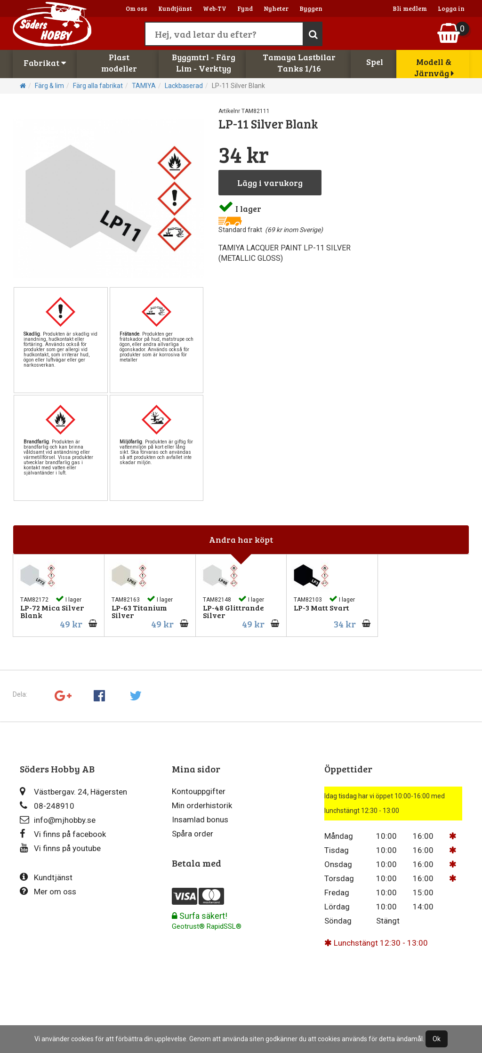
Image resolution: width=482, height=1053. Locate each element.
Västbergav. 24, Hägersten (73, 791)
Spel (374, 61)
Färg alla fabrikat (98, 85)
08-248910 (47, 806)
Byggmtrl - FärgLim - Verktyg (203, 62)
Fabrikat (45, 62)
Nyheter (276, 8)
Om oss (136, 8)
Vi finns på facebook (63, 834)
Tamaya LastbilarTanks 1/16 (299, 62)
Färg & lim (49, 85)
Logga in (451, 8)
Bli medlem (410, 8)
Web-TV (214, 8)
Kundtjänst (175, 8)
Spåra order (192, 833)
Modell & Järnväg (434, 67)
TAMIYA (144, 85)
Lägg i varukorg (270, 182)
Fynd (245, 8)
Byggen (310, 8)
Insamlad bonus (200, 819)
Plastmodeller (119, 62)
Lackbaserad (184, 85)
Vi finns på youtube (60, 848)
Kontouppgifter (198, 791)
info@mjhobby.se (58, 820)
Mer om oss (48, 891)
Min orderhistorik (202, 805)
